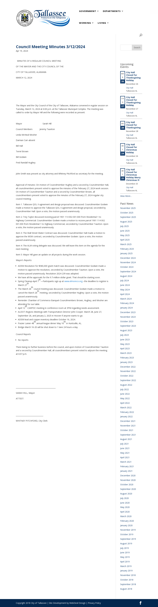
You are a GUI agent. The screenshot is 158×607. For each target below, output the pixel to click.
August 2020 (126, 493)
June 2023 (125, 339)
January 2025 (126, 253)
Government (87, 11)
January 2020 (126, 525)
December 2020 (128, 475)
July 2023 (124, 335)
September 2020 (128, 489)
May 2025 (125, 235)
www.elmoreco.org (73, 281)
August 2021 (126, 439)
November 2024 (128, 262)
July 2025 (124, 226)
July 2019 (124, 548)
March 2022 (126, 407)
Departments (112, 11)
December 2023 (128, 312)
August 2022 (126, 384)
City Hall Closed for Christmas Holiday (131, 148)
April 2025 (125, 239)
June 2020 (125, 502)
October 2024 (126, 267)
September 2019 (128, 539)
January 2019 (126, 570)
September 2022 (128, 380)
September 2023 (128, 325)
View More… (126, 196)
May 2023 (125, 344)
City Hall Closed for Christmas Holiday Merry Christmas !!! (133, 174)
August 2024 (126, 276)
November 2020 (128, 480)
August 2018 (126, 588)
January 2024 (126, 307)
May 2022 (125, 398)
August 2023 (126, 330)
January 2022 (126, 416)
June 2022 (125, 393)
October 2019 (126, 534)
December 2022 (128, 366)
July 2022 (124, 389)
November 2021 (128, 425)
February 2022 (127, 412)
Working (85, 23)
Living (102, 23)
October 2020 (126, 484)
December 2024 (128, 258)
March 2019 (126, 566)
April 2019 (125, 561)
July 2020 (124, 498)
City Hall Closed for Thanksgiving (133, 125)
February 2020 (127, 520)
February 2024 (127, 303)
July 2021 (124, 443)
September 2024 (128, 271)
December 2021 (128, 421)
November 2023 (128, 316)
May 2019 (125, 557)
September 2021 (128, 434)
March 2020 (126, 516)
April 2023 (125, 348)
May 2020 (125, 507)
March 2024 (126, 298)
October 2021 (126, 430)
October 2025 (126, 212)
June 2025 (125, 230)
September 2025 (128, 217)
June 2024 (125, 285)
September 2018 (128, 584)
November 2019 (128, 529)
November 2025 (128, 208)
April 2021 (125, 457)
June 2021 (125, 448)
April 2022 (125, 403)
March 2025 (126, 244)
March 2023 (126, 353)
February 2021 (127, 466)
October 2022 (126, 375)
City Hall (129, 87)
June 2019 (125, 552)
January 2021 (126, 471)
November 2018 (128, 575)
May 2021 (125, 452)
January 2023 (126, 362)
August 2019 (126, 543)
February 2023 (127, 357)
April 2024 (125, 294)
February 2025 (127, 248)
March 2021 (126, 461)
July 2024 (124, 280)
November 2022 (128, 371)
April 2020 (125, 511)
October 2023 (126, 321)
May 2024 (125, 289)
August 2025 (126, 221)
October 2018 (126, 579)
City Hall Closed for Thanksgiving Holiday (133, 76)
